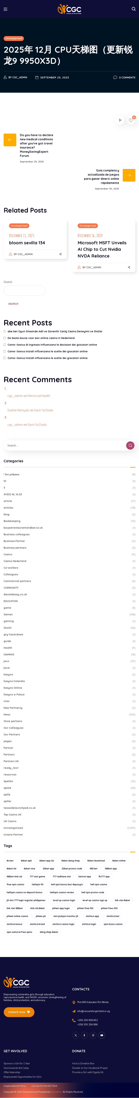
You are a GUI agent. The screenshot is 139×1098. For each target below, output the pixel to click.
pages (69, 741)
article (69, 501)
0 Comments (127, 77)
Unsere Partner (69, 834)
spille (69, 794)
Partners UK (69, 761)
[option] (35, 243)
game (69, 608)
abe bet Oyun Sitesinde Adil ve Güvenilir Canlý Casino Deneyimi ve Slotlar (55, 331)
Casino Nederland (69, 561)
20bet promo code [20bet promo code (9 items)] (72, 868)
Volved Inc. (56, 1091)
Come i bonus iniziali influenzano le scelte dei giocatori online (48, 351)
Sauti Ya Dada (43, 410)
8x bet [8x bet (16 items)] (10, 860)
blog (69, 514)
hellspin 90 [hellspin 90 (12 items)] (37, 884)
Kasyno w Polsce (69, 694)
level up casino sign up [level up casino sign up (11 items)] (95, 900)
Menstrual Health (39, 396)
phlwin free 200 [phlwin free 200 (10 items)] (109, 908)
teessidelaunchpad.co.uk (69, 808)
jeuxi (69, 668)
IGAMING (69, 654)
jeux (69, 661)
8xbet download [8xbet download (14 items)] (96, 860)
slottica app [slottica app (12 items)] (92, 916)
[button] (133, 9)
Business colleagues (69, 534)
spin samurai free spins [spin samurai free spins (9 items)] (19, 932)
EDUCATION (69, 601)
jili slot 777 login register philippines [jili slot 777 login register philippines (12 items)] (26, 900)
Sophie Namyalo (18, 410)
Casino (69, 554)
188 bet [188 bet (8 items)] (93, 868)
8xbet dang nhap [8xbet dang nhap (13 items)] (71, 860)
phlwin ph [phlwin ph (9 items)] (41, 916)
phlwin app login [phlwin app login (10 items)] (61, 908)
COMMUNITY (69, 588)
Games (69, 614)
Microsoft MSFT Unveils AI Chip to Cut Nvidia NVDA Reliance (102, 249)
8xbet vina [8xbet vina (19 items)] (29, 868)
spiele (69, 788)
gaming (69, 621)
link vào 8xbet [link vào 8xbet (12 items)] (122, 900)
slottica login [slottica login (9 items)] (89, 924)
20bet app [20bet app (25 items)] (48, 868)
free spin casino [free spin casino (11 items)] (15, 884)
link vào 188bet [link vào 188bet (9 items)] (15, 908)
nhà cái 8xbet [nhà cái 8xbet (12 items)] (37, 908)
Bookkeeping (69, 521)
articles (69, 507)
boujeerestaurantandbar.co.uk (69, 527)
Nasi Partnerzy (69, 708)
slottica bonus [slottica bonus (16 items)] (14, 924)
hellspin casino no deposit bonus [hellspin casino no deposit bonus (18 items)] (24, 892)
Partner (69, 748)
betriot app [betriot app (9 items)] (85, 876)
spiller (69, 801)
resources (69, 774)
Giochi (69, 628)
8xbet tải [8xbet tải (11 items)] (11, 868)
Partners (69, 754)
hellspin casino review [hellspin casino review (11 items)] (62, 892)
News (69, 714)
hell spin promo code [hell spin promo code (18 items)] (92, 892)
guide (69, 641)
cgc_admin (19, 77)
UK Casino (69, 821)
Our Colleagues (69, 728)
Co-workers (69, 568)
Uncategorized (14, 38)
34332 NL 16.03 (69, 494)
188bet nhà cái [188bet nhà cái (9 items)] (14, 876)
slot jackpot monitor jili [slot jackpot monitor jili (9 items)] (65, 916)
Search (8, 282)
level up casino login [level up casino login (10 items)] (64, 900)
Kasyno (69, 674)
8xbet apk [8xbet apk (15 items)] (26, 860)
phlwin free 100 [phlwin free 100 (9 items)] (85, 908)
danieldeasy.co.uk (69, 594)
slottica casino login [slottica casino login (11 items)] (63, 924)
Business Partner (69, 541)
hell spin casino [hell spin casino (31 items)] (98, 884)
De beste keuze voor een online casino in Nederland (41, 338)
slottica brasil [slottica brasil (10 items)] (37, 924)
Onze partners (69, 721)
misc (69, 701)
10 (69, 481)
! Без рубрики (69, 474)
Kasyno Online (69, 688)
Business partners (69, 547)
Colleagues (69, 574)
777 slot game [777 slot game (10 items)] (37, 876)
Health (69, 648)
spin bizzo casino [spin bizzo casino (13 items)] (113, 924)
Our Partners (69, 734)
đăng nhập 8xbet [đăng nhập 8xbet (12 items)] (49, 932)
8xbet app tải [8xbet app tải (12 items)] (46, 860)
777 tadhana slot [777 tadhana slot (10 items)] (62, 876)
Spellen (69, 781)
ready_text (69, 768)
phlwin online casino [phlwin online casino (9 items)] (17, 916)
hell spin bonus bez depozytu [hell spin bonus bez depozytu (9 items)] (67, 884)
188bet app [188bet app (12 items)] (111, 868)
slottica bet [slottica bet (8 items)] (113, 916)
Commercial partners (69, 581)
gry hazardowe (69, 634)
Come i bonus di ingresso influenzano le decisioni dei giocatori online (52, 344)
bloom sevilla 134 (27, 242)
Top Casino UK (69, 814)
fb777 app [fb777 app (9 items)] (104, 876)
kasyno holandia (69, 681)
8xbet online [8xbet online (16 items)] (119, 860)
